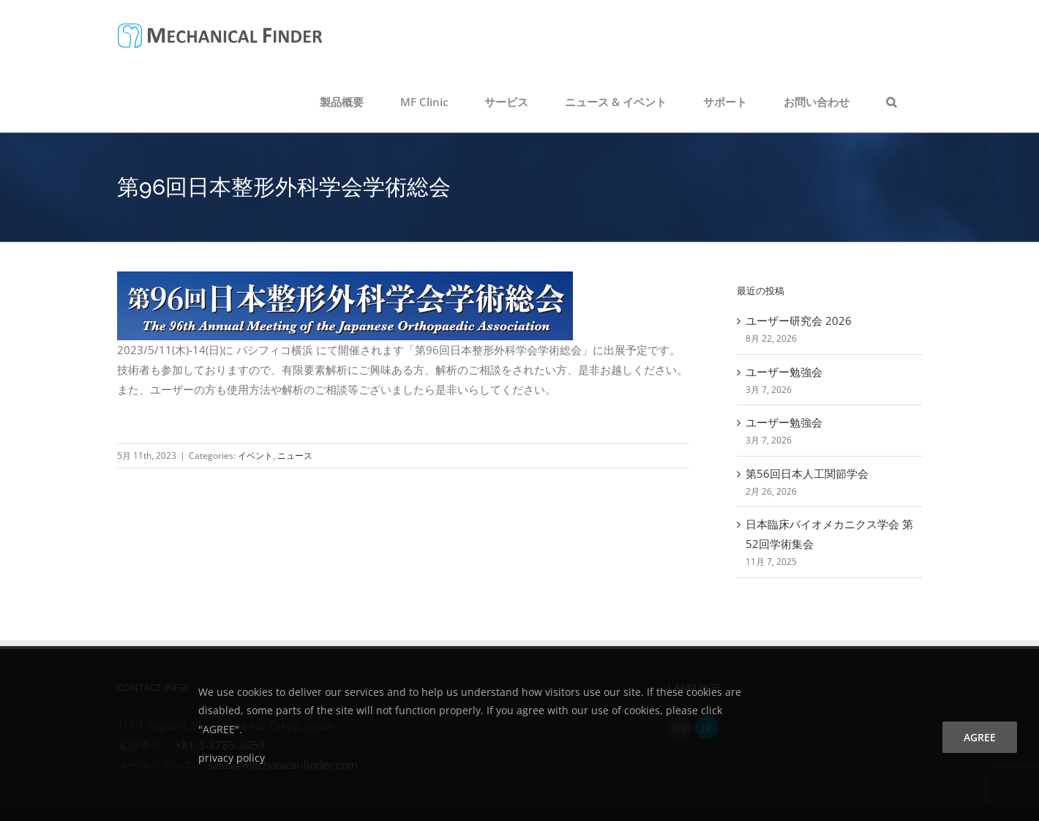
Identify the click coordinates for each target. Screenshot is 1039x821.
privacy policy (231, 758)
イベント (255, 455)
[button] (891, 101)
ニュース (294, 455)
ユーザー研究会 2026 (799, 320)
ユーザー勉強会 (784, 371)
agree (980, 737)
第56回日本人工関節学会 (807, 473)
